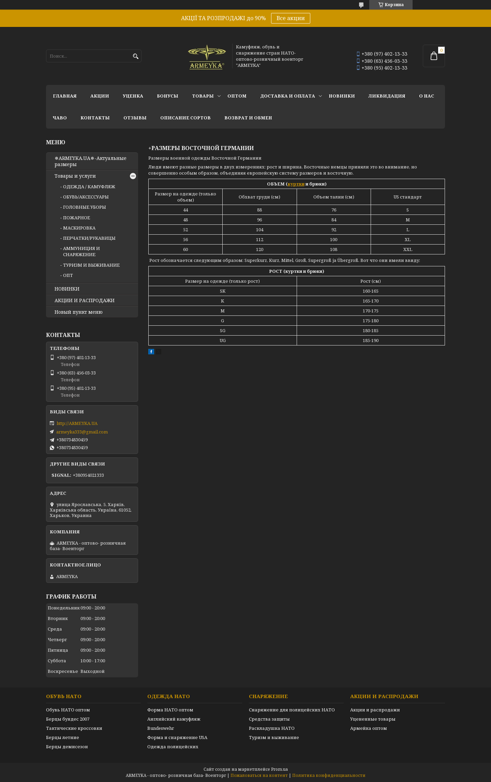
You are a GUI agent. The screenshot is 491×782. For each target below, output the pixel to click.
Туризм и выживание (274, 737)
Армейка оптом (368, 728)
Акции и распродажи (375, 710)
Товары (203, 96)
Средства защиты (269, 719)
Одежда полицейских (172, 746)
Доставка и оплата (287, 96)
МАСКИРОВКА (79, 228)
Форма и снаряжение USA (177, 737)
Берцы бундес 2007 (67, 719)
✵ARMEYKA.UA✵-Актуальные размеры (91, 161)
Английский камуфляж (173, 719)
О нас (426, 96)
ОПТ (68, 275)
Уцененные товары (373, 719)
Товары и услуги (75, 176)
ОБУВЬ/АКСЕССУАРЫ (86, 197)
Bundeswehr (160, 728)
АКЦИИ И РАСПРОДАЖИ (85, 300)
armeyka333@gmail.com (82, 431)
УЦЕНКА (133, 96)
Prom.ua (279, 769)
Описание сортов (185, 118)
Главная (65, 96)
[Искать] (136, 56)
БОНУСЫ (167, 96)
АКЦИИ (99, 96)
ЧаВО (60, 118)
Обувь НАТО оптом (68, 710)
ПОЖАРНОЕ (76, 218)
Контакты (95, 118)
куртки (296, 184)
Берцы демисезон (67, 746)
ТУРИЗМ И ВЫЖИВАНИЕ (91, 265)
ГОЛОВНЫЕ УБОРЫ (84, 207)
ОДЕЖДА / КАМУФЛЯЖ (89, 186)
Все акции (291, 18)
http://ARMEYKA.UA (77, 423)
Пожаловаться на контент (259, 775)
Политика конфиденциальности (329, 775)
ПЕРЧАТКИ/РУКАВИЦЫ (89, 238)
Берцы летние (62, 737)
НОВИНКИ (342, 96)
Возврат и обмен (248, 118)
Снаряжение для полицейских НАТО (292, 710)
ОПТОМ (237, 96)
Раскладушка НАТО (272, 728)
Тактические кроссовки (74, 728)
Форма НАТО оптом (170, 710)
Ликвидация (387, 96)
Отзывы (135, 118)
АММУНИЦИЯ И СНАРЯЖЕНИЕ (81, 251)
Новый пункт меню (79, 312)
